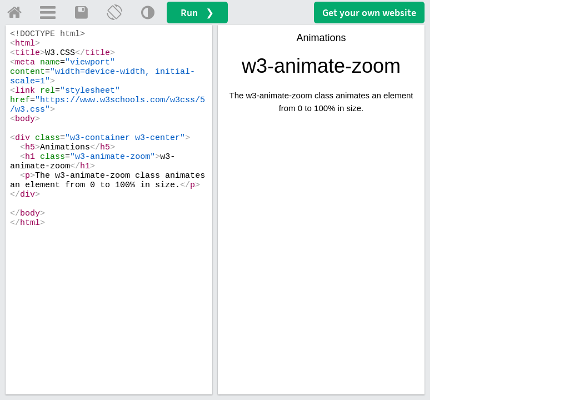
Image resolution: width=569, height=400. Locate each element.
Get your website (369, 12)
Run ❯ (197, 12)
